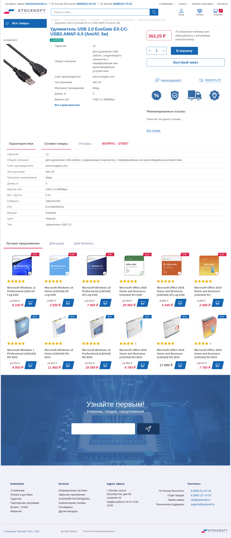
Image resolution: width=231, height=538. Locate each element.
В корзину (184, 51)
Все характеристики (67, 105)
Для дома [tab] (57, 243)
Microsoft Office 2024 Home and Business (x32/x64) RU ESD (133, 291)
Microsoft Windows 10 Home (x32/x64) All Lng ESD (59, 291)
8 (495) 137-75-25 (201, 495)
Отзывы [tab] (85, 143)
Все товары (20, 23)
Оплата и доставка (202, 3)
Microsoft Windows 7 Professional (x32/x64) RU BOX (21, 353)
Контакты (222, 3)
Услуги (182, 3)
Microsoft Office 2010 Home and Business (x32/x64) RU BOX (208, 353)
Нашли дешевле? (171, 80)
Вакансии (16, 511)
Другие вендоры (68, 511)
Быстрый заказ (185, 62)
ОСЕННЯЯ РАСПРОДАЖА (74, 498)
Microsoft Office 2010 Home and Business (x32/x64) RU (208, 291)
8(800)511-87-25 (86, 3)
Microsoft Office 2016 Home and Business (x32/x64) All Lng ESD (171, 291)
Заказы (200, 14)
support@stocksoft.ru (203, 504)
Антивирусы (66, 507)
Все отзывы (153, 130)
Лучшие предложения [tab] (23, 243)
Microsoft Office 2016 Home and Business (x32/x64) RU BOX (170, 353)
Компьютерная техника (72, 502)
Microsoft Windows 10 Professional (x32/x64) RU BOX (96, 353)
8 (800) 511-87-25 (201, 490)
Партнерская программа (24, 502)
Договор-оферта (69, 531)
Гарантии (15, 498)
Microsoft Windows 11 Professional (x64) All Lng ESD (21, 291)
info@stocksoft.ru (36, 3)
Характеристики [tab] (21, 143)
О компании (166, 3)
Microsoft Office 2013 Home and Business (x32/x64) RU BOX (133, 353)
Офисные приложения (72, 494)
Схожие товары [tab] (56, 143)
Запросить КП (213, 79)
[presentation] (115, 144)
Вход (181, 14)
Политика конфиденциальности (99, 531)
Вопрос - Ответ (19, 507)
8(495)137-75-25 (122, 3)
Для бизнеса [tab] (83, 243)
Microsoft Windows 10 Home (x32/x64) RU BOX (59, 353)
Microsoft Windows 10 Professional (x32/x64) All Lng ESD (96, 291)
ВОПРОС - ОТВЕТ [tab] (115, 143)
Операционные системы (73, 490)
